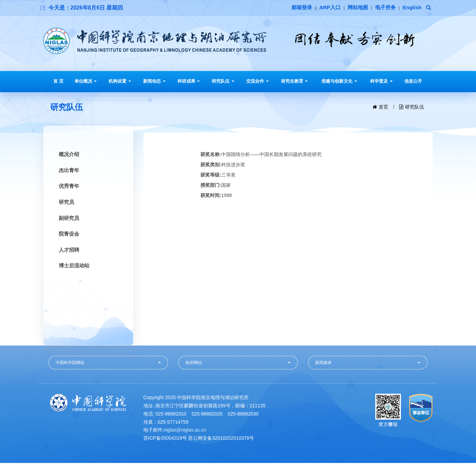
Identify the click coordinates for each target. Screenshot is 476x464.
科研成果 (189, 81)
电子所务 (383, 8)
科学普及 (381, 81)
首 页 (58, 81)
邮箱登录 (296, 8)
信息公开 (413, 81)
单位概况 (85, 81)
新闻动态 (154, 81)
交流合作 (257, 81)
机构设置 (120, 81)
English (411, 8)
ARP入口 (325, 8)
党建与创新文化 (339, 81)
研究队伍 (223, 81)
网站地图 (354, 8)
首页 (383, 107)
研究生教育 (294, 81)
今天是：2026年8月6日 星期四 (85, 8)
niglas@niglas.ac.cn (185, 431)
